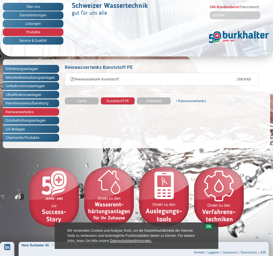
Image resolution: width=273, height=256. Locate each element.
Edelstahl (154, 101)
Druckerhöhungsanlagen (26, 120)
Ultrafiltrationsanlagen (23, 95)
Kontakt (199, 252)
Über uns (33, 7)
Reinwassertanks (20, 112)
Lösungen (33, 24)
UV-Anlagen (15, 129)
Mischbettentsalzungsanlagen (30, 77)
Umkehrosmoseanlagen (25, 86)
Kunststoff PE (118, 101)
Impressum (230, 252)
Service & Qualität (33, 41)
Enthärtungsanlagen (22, 69)
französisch (249, 7)
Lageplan (214, 252)
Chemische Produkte (22, 137)
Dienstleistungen (33, 15)
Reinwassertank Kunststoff (162, 79)
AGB (263, 252)
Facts (81, 101)
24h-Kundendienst (224, 7)
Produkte (33, 32)
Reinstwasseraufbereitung (27, 103)
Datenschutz (249, 252)
